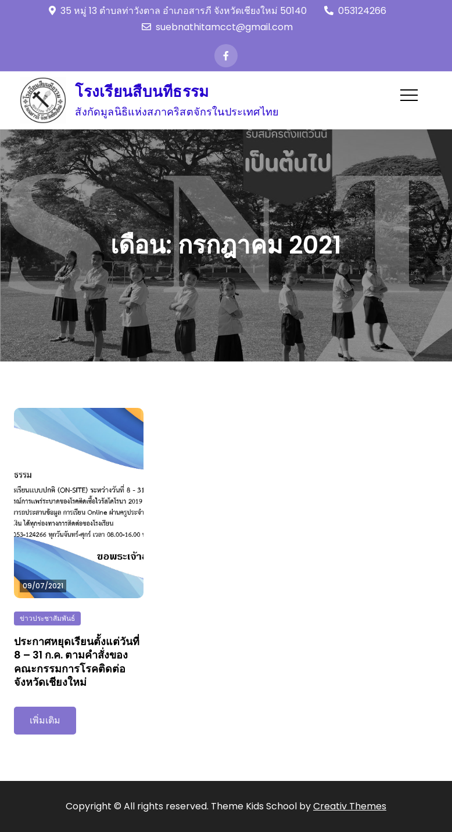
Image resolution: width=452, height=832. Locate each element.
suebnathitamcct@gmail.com (217, 27)
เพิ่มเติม (45, 720)
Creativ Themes (349, 806)
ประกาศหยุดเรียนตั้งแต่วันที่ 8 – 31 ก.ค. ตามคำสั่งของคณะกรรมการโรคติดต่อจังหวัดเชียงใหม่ (76, 661)
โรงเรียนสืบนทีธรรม (142, 91)
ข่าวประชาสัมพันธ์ (47, 618)
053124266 (355, 10)
